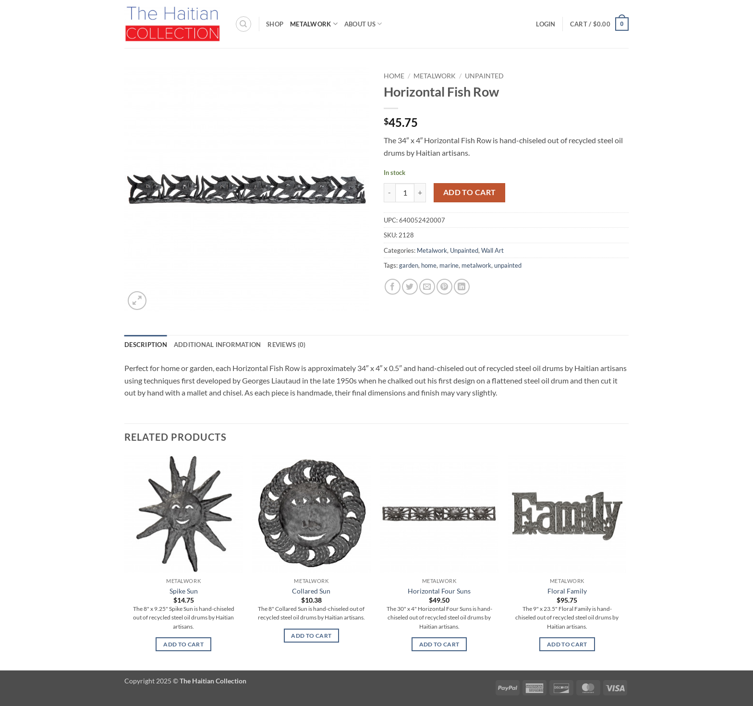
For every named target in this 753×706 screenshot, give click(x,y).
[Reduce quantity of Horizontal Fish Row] (389, 192)
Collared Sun (311, 591)
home (429, 265)
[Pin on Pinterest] (444, 287)
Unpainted (484, 76)
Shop (274, 24)
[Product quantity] (404, 192)
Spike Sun (184, 591)
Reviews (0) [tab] (286, 344)
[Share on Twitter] (410, 287)
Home (394, 76)
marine (449, 265)
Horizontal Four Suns (439, 591)
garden (408, 265)
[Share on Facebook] (393, 287)
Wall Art (492, 250)
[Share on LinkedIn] (462, 287)
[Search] (243, 24)
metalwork (476, 265)
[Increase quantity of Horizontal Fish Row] (420, 192)
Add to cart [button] (183, 644)
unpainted (508, 265)
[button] (545, 24)
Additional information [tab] (217, 344)
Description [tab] (145, 344)
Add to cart (469, 192)
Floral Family (567, 591)
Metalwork (314, 23)
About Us (363, 23)
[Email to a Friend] (427, 287)
